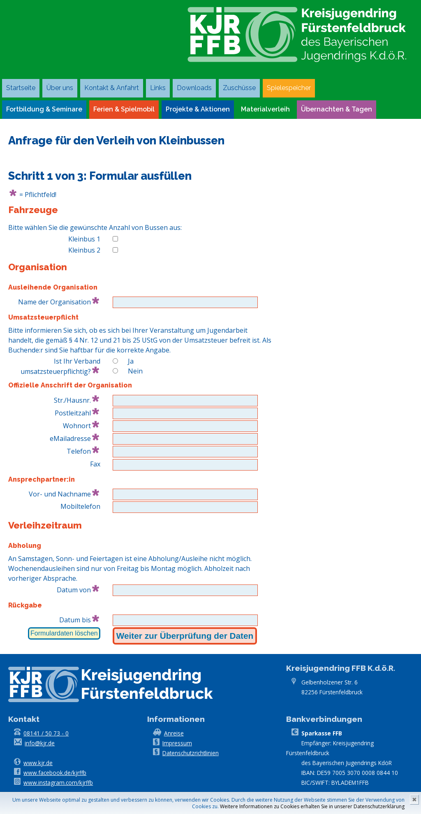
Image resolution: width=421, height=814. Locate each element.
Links (158, 88)
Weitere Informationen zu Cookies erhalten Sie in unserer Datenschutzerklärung (312, 806)
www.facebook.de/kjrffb (54, 773)
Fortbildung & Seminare (44, 109)
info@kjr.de (40, 743)
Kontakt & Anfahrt (111, 88)
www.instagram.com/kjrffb (58, 782)
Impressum (177, 743)
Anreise (174, 733)
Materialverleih (265, 109)
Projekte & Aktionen (198, 109)
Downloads (194, 88)
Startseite (20, 88)
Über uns (59, 88)
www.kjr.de (38, 763)
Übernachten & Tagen (336, 109)
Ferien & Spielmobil (124, 109)
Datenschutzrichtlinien (190, 753)
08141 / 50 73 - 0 (46, 733)
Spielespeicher (289, 88)
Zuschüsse (239, 88)
